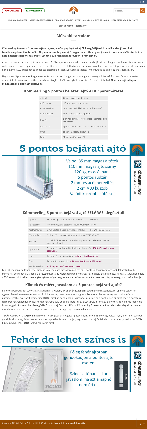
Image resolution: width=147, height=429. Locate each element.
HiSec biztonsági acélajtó (124, 20)
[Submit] (142, 10)
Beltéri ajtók (66, 26)
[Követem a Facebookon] (141, 2)
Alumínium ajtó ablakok (96, 20)
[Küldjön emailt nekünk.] (143, 2)
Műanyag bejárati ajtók (68, 20)
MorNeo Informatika (76, 423)
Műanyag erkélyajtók (41, 20)
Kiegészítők (82, 26)
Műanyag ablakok (18, 20)
